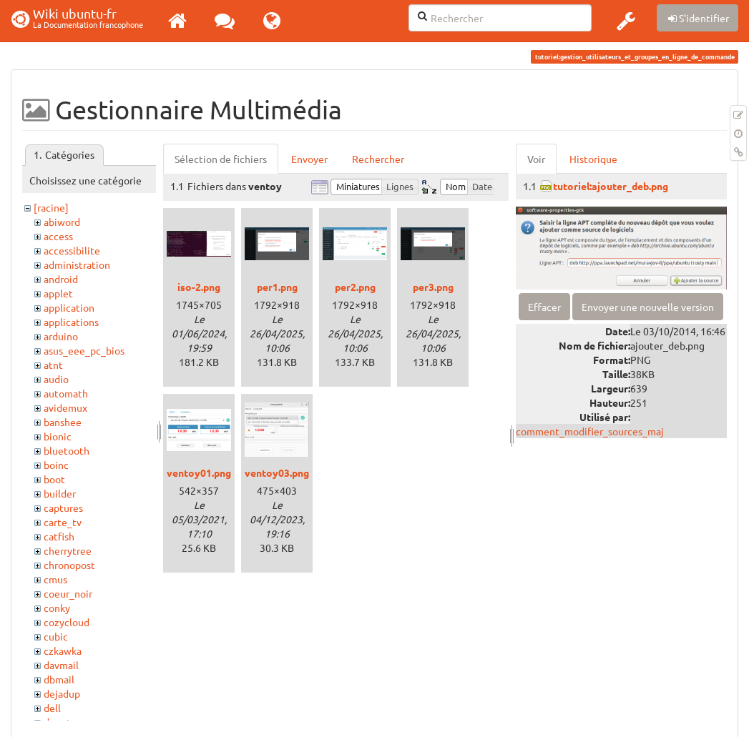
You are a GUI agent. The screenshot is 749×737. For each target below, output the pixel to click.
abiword (62, 221)
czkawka (63, 650)
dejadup (62, 693)
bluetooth (66, 450)
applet (58, 293)
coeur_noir (68, 593)
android (61, 278)
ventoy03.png (277, 472)
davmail (61, 664)
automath (66, 393)
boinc (56, 464)
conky (57, 607)
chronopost (69, 564)
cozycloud (66, 621)
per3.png (433, 286)
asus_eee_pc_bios (84, 350)
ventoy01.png (199, 472)
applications (71, 321)
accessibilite (72, 250)
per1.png (277, 286)
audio (56, 378)
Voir (536, 158)
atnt (53, 364)
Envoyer (309, 158)
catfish (59, 536)
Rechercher (378, 158)
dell (52, 707)
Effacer (544, 306)
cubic (56, 636)
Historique (593, 158)
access (58, 235)
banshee (63, 421)
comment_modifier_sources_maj (590, 431)
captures (63, 507)
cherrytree (68, 550)
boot (54, 479)
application (69, 307)
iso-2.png (198, 286)
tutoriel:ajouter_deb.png (610, 185)
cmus (55, 579)
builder (60, 493)
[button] (626, 20)
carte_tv (63, 521)
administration (77, 264)
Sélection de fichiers (221, 158)
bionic (58, 436)
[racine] (51, 207)
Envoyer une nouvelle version (648, 306)
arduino (61, 336)
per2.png (355, 286)
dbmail (59, 679)
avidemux (65, 407)
